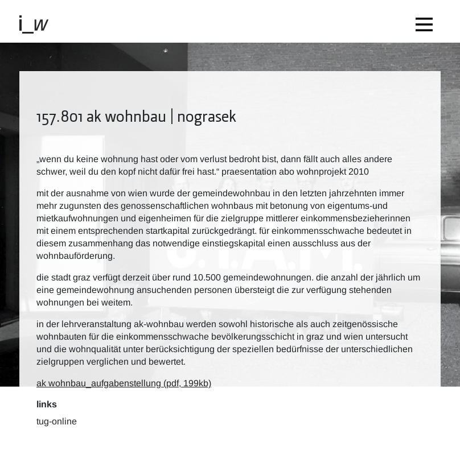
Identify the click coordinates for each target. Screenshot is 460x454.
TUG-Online (56, 421)
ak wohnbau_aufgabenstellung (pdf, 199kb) (123, 383)
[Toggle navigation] (427, 21)
